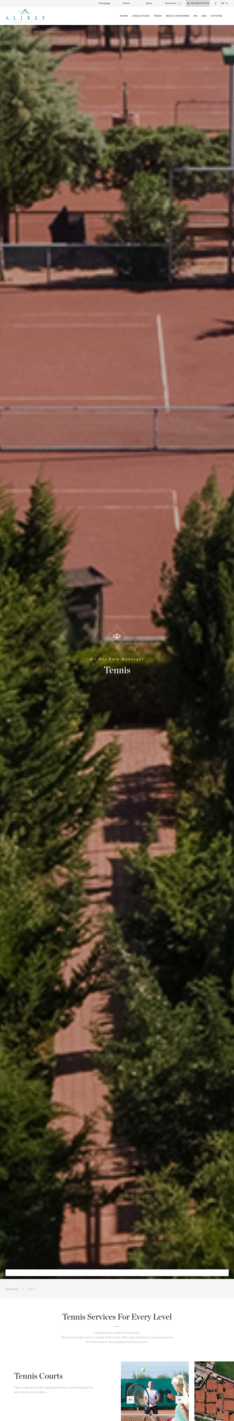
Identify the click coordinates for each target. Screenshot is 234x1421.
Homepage (104, 3)
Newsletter (171, 3)
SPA (195, 16)
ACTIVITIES (216, 16)
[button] (130, 1400)
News (149, 3)
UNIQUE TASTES (141, 16)
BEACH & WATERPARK (177, 16)
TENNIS (158, 16)
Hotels (126, 3)
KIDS (204, 16)
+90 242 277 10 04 (198, 3)
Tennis (31, 1289)
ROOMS (124, 16)
